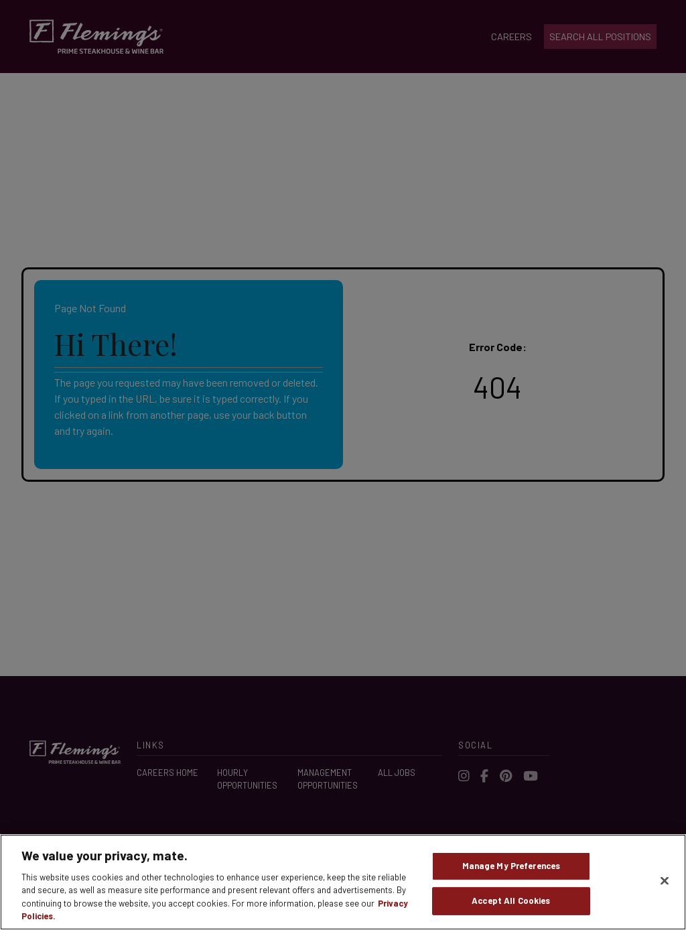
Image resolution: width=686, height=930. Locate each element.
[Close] (664, 883)
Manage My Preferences (511, 867)
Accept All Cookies (511, 902)
